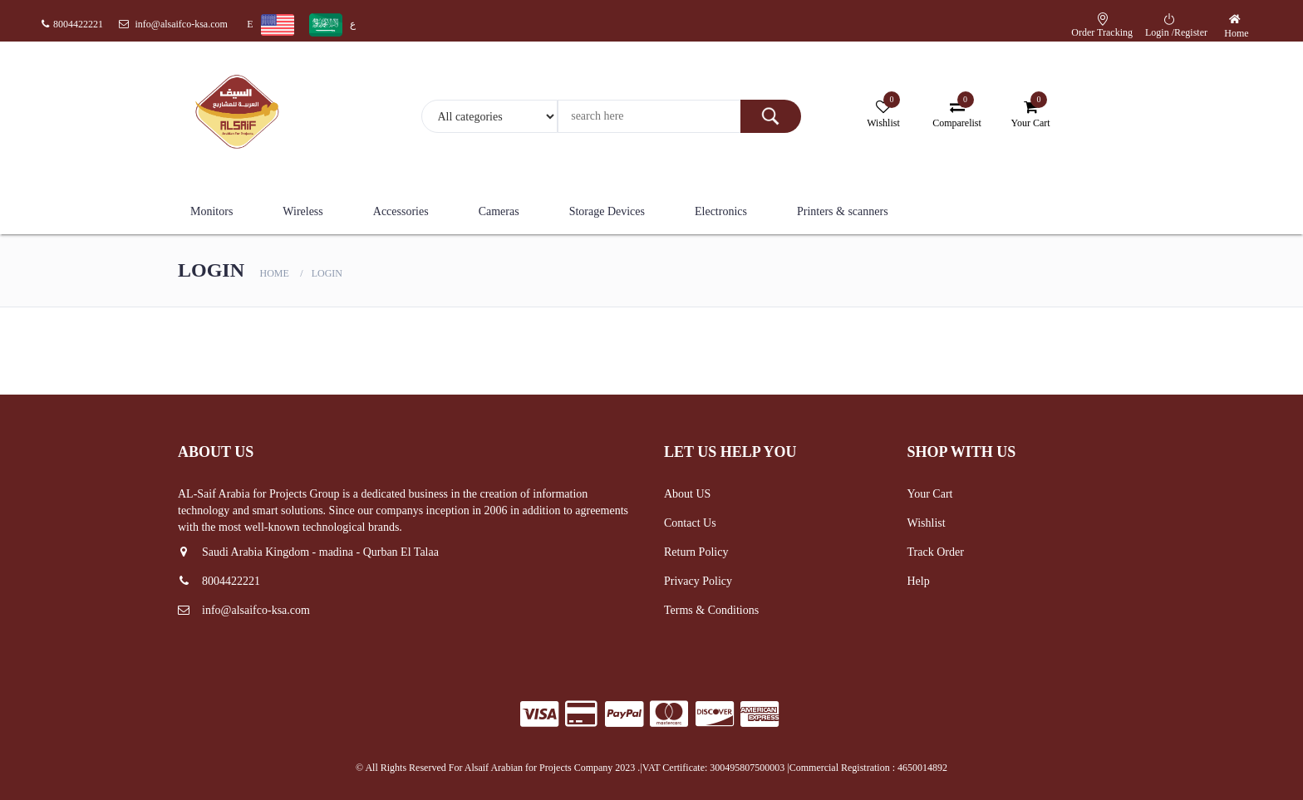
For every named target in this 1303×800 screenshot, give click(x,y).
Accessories (401, 211)
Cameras (499, 211)
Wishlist (926, 523)
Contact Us (690, 523)
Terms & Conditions (711, 610)
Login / (1159, 32)
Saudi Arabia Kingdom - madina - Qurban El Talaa (308, 552)
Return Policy (696, 552)
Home (1236, 33)
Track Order (935, 552)
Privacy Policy (698, 581)
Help (918, 581)
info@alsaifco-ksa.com (173, 24)
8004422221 (72, 24)
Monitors (211, 211)
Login (327, 273)
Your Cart (930, 494)
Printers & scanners (842, 211)
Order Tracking (1102, 32)
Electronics (721, 211)
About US (687, 494)
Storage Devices (607, 211)
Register (1190, 32)
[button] (1236, 19)
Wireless (302, 211)
